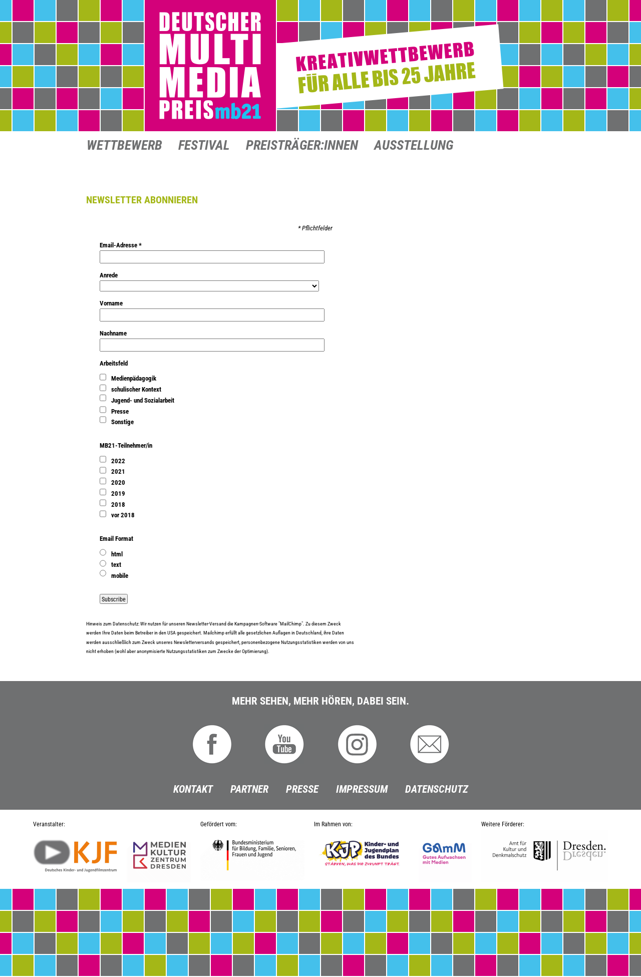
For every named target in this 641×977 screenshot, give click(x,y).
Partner (249, 789)
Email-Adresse (121, 245)
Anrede (109, 275)
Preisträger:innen (302, 146)
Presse (120, 411)
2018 (118, 504)
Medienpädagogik (133, 378)
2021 (118, 471)
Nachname (113, 333)
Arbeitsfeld (114, 363)
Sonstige (122, 422)
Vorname (111, 303)
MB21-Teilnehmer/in (126, 445)
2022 (118, 461)
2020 (118, 482)
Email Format (116, 538)
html (117, 554)
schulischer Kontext (136, 389)
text (116, 564)
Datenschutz (436, 789)
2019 (118, 493)
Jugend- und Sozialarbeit (142, 400)
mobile (119, 575)
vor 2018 (123, 515)
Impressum (362, 789)
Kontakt (193, 789)
